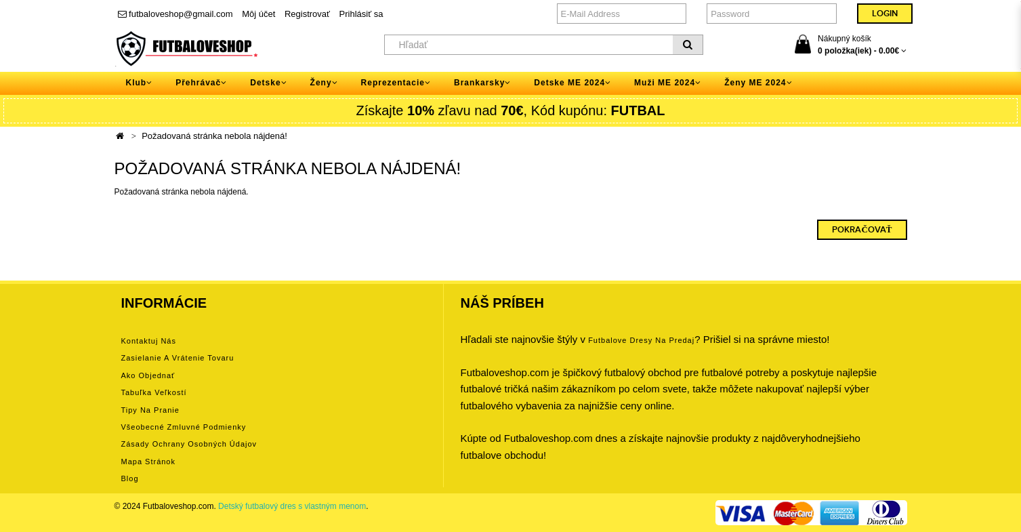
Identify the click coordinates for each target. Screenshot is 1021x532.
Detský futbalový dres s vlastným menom (292, 506)
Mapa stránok (148, 461)
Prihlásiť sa (361, 14)
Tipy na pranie (150, 410)
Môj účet (258, 14)
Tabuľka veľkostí (154, 392)
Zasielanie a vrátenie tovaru (177, 358)
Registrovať (307, 14)
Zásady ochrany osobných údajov (189, 444)
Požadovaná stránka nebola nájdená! (214, 136)
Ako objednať (148, 375)
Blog (130, 478)
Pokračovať (862, 229)
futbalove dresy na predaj (641, 340)
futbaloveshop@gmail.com (175, 14)
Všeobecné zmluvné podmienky (184, 427)
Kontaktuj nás (148, 341)
